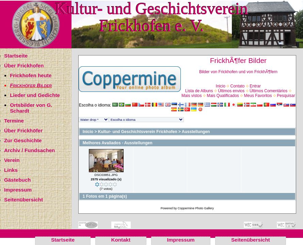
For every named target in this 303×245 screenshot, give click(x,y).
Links (11, 170)
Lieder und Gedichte (35, 95)
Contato (237, 86)
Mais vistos (191, 95)
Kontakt (121, 240)
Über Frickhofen (24, 65)
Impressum (18, 190)
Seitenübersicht (23, 199)
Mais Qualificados (223, 95)
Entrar (255, 86)
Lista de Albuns (199, 90)
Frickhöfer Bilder (31, 85)
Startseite (16, 56)
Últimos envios (231, 90)
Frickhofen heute (30, 75)
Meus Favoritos (258, 95)
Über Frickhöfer (23, 130)
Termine (14, 121)
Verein (12, 160)
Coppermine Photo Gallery (196, 208)
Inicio (220, 86)
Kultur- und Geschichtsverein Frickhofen (137, 131)
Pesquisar (286, 95)
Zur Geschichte (23, 140)
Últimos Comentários (268, 90)
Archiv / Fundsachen (29, 150)
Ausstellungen (196, 131)
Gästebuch (17, 180)
